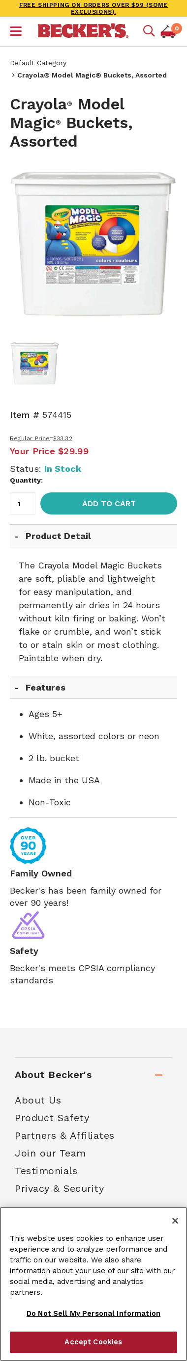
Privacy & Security (59, 1188)
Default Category (38, 63)
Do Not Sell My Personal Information (93, 1313)
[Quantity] (22, 503)
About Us (38, 1100)
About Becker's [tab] (53, 1074)
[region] (93, 1284)
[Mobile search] (149, 31)
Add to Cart (109, 503)
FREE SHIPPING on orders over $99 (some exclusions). (93, 8)
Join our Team (50, 1153)
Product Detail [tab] (58, 536)
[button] (16, 32)
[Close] (175, 1221)
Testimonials (46, 1171)
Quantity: (26, 480)
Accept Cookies (93, 1341)
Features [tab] (45, 687)
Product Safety (52, 1118)
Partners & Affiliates (65, 1135)
